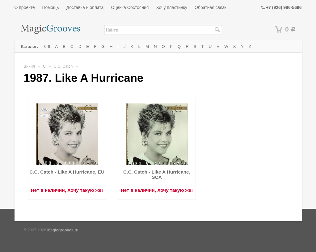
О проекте (25, 7)
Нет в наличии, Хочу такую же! (67, 190)
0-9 (47, 46)
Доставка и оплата (85, 7)
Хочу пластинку (171, 7)
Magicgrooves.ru (62, 230)
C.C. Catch (63, 66)
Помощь (50, 7)
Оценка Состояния (130, 7)
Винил (29, 66)
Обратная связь (210, 7)
